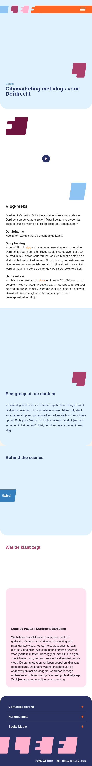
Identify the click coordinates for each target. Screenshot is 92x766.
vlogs (42, 280)
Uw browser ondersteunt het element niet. (46, 356)
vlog (28, 247)
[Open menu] (82, 9)
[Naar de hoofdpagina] (23, 9)
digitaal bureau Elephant (74, 761)
